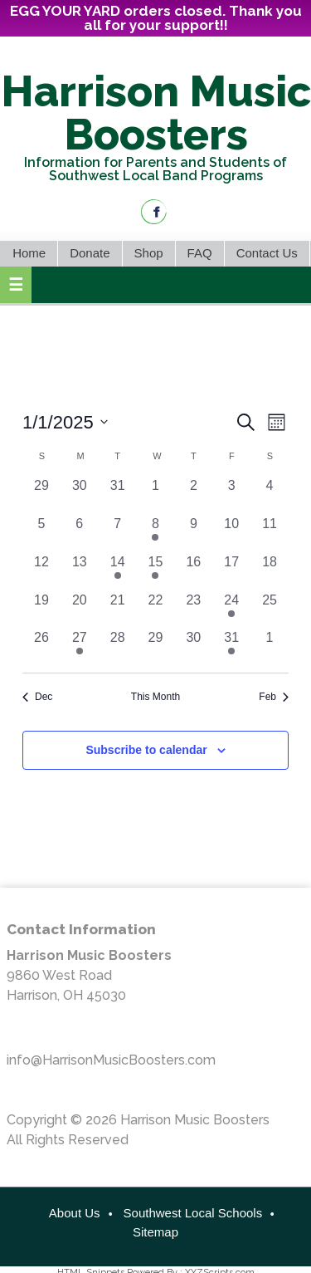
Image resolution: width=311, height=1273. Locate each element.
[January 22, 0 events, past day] (156, 609)
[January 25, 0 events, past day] (269, 609)
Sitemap (155, 1232)
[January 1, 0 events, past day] (156, 495)
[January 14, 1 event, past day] (118, 571)
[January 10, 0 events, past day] (231, 533)
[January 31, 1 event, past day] (231, 647)
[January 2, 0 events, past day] (193, 495)
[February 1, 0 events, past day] (269, 647)
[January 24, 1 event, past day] (231, 609)
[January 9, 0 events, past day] (193, 533)
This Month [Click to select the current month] (155, 697)
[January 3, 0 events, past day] (231, 495)
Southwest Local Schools (193, 1213)
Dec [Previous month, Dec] (37, 697)
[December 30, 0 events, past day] (80, 495)
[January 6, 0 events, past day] (80, 533)
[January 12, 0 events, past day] (41, 571)
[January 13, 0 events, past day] (80, 571)
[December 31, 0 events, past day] (118, 495)
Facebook (154, 211)
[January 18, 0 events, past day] (269, 571)
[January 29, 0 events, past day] (156, 647)
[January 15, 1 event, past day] (156, 571)
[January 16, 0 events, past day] (193, 571)
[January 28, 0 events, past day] (118, 647)
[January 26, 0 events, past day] (41, 647)
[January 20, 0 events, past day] (80, 609)
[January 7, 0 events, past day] (118, 533)
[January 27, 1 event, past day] (80, 647)
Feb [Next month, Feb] (274, 697)
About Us (74, 1213)
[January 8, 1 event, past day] (156, 533)
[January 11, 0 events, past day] (269, 533)
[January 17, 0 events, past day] (231, 571)
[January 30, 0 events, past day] (193, 647)
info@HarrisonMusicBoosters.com (111, 1060)
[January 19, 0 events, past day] (41, 609)
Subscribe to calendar (146, 749)
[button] (16, 285)
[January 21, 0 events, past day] (118, 609)
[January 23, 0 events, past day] (193, 609)
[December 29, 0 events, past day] (41, 495)
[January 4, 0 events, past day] (269, 495)
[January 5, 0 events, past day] (41, 533)
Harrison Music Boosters (156, 112)
